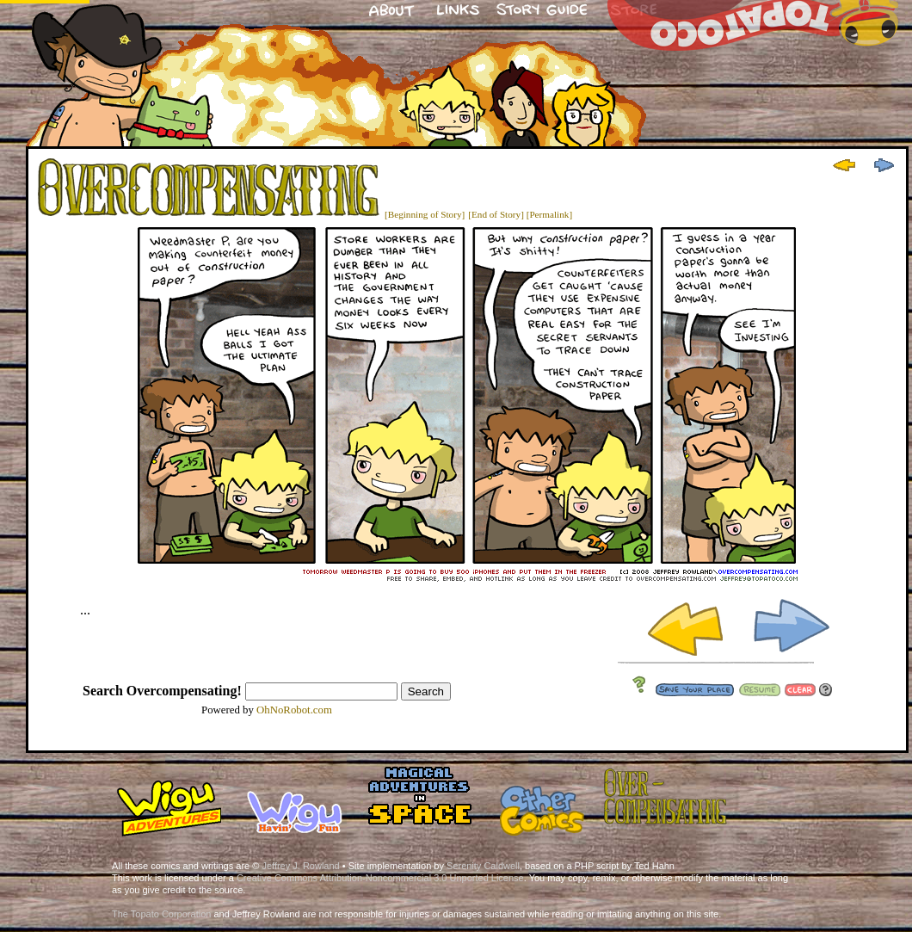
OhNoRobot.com (294, 710)
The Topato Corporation (161, 914)
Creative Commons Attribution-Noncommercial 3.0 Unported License (380, 878)
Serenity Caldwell (483, 866)
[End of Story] (496, 214)
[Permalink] (549, 214)
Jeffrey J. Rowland (300, 866)
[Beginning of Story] (425, 214)
